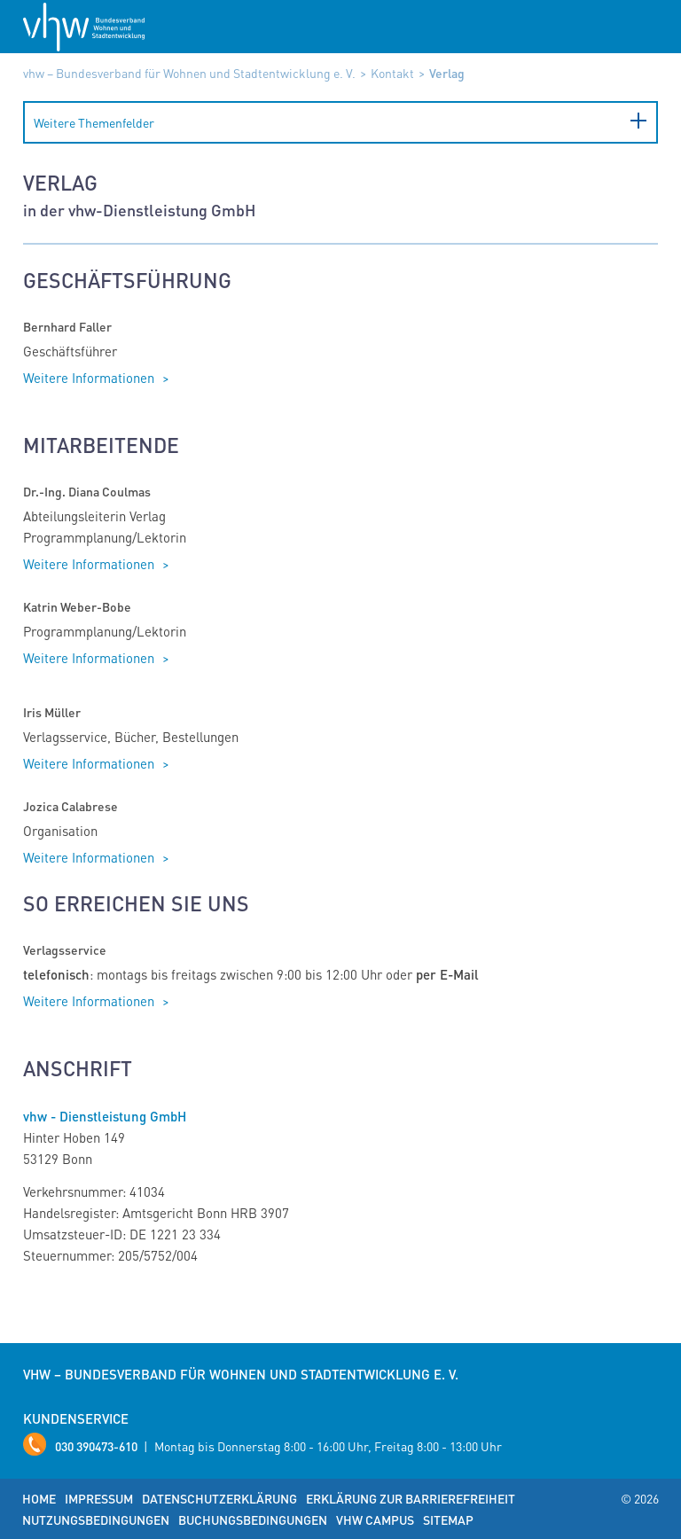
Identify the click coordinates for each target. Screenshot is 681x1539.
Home (39, 1498)
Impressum (99, 1498)
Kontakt (392, 73)
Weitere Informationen (90, 378)
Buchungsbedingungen (252, 1519)
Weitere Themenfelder (94, 122)
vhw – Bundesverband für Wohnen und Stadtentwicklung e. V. (189, 73)
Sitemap (448, 1519)
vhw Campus (375, 1519)
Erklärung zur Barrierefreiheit (410, 1498)
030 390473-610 (96, 1446)
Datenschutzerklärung (219, 1498)
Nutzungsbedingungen (95, 1519)
